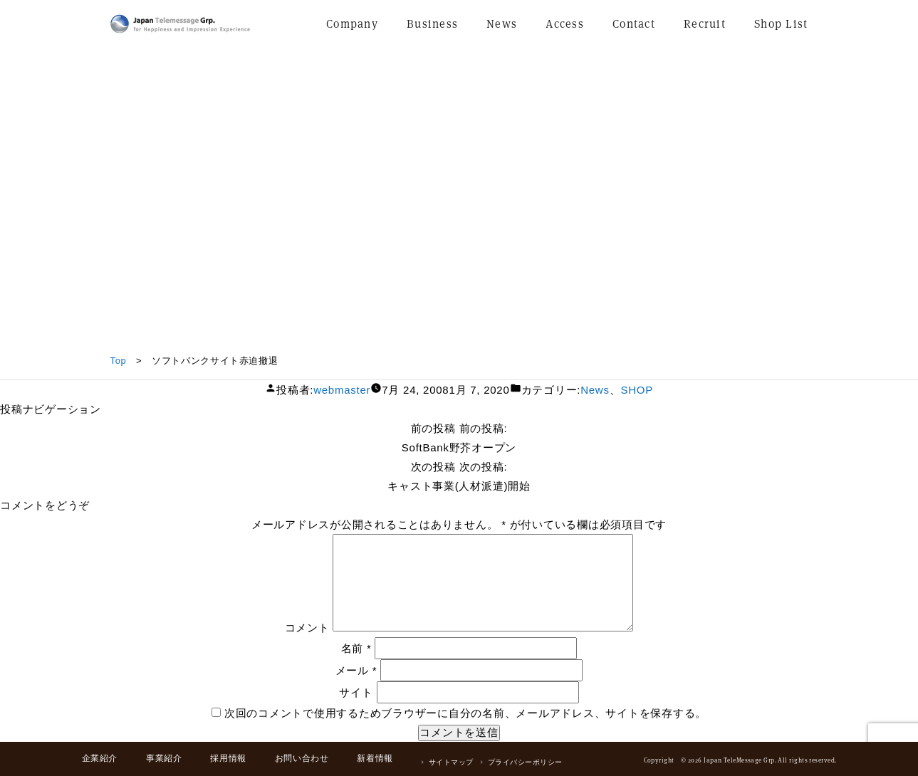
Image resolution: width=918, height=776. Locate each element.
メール (356, 670)
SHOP (636, 390)
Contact (633, 23)
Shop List (781, 23)
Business (432, 23)
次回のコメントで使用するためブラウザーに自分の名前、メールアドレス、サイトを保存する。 (465, 713)
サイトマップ (451, 762)
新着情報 (374, 758)
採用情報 (228, 758)
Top (118, 360)
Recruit (705, 23)
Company (352, 23)
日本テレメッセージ (180, 23)
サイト (355, 692)
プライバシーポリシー (525, 762)
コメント (307, 628)
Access (565, 23)
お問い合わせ (302, 758)
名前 (356, 648)
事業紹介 (164, 758)
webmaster (341, 390)
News (501, 23)
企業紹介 (100, 758)
